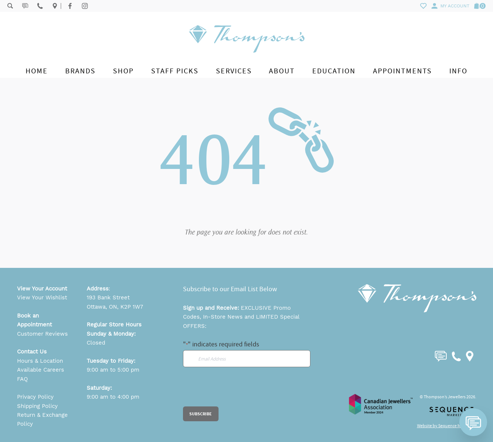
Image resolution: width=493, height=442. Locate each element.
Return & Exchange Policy (42, 419)
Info (458, 71)
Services (234, 71)
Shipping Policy (37, 406)
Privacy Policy (35, 396)
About (282, 71)
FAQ (22, 379)
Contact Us (32, 351)
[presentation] (239, 392)
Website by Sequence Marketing (446, 426)
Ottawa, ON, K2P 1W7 (115, 306)
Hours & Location (40, 361)
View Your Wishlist (42, 297)
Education (334, 71)
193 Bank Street (108, 297)
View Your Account (42, 288)
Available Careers (40, 369)
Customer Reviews (42, 333)
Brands (80, 71)
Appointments (402, 71)
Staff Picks (175, 71)
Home (37, 71)
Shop (123, 71)
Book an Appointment (34, 320)
